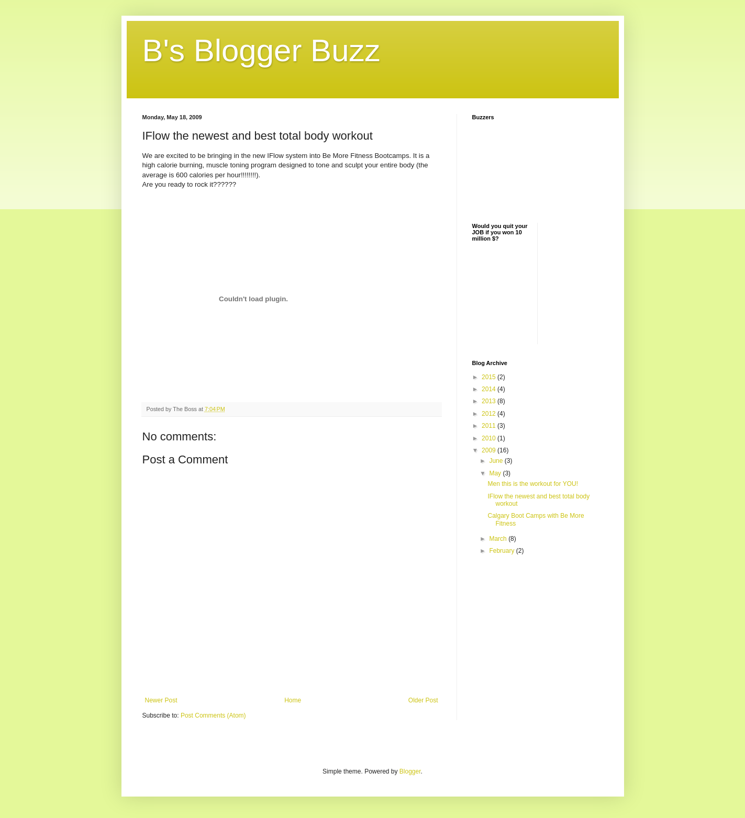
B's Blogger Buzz (261, 50)
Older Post (423, 700)
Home (292, 700)
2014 (489, 389)
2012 (489, 413)
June (496, 460)
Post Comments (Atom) (213, 715)
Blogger (410, 771)
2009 (489, 450)
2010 (489, 438)
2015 (489, 377)
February (502, 550)
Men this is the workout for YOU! (532, 483)
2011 (489, 425)
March (498, 538)
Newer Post (161, 700)
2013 (489, 401)
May (496, 473)
